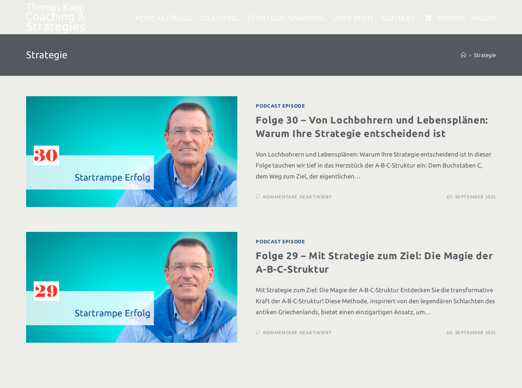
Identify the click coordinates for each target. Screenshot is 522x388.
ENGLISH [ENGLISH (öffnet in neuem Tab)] (483, 18)
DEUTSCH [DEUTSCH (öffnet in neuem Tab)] (451, 18)
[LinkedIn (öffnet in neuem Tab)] (428, 18)
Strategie (485, 55)
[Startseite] (463, 55)
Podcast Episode (280, 105)
